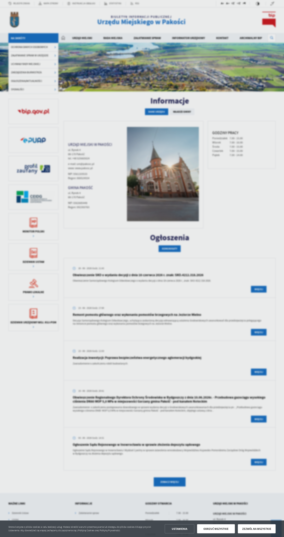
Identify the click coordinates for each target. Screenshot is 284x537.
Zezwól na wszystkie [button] (256, 529)
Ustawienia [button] (179, 529)
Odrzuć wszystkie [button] (216, 529)
